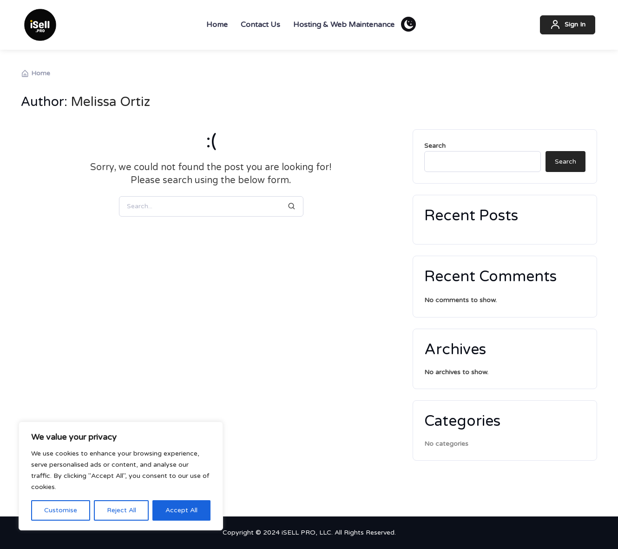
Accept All (181, 510)
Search (435, 146)
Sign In (567, 25)
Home (35, 73)
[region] (121, 476)
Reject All (121, 510)
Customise (60, 510)
